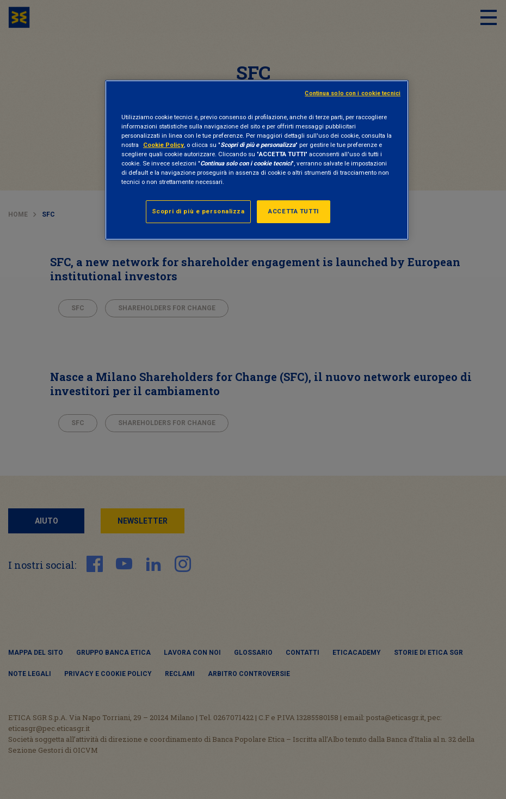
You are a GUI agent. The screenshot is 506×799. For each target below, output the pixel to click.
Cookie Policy (163, 145)
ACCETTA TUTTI (293, 211)
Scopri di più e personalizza (198, 211)
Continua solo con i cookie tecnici (352, 93)
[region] (257, 160)
